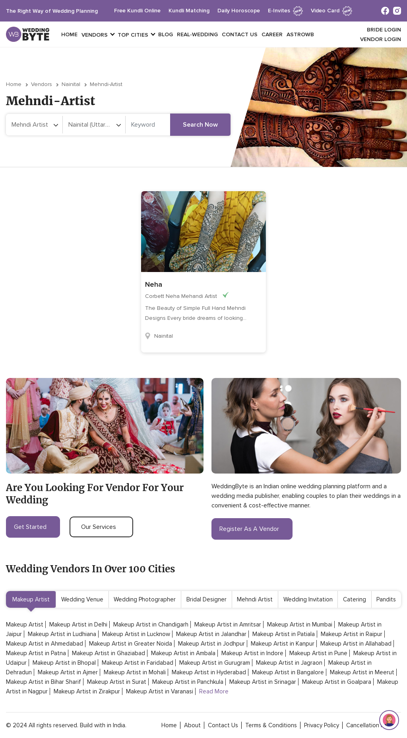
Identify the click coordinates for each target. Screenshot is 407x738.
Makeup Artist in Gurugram (214, 662)
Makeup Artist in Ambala (183, 653)
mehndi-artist (106, 84)
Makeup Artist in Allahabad (355, 643)
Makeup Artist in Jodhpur (211, 643)
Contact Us (240, 34)
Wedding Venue (82, 599)
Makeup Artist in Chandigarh (150, 624)
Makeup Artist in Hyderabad (209, 672)
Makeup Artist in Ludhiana (62, 634)
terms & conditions (271, 725)
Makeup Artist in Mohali (135, 672)
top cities (133, 34)
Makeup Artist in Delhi (78, 624)
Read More (214, 691)
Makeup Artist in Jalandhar (211, 634)
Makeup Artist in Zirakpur (87, 691)
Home (69, 34)
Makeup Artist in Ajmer (68, 672)
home (169, 725)
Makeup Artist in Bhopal (64, 662)
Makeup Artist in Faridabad (137, 662)
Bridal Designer (206, 599)
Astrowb (300, 34)
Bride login (384, 29)
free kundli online (137, 10)
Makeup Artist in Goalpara (336, 681)
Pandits (386, 599)
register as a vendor (252, 529)
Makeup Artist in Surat (116, 681)
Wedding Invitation (308, 599)
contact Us (223, 725)
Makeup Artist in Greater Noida (130, 643)
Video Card (331, 10)
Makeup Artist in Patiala (283, 634)
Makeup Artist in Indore (252, 653)
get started (33, 527)
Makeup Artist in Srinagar (262, 681)
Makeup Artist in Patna (36, 653)
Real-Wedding (197, 34)
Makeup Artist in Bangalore (288, 672)
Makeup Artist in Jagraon (289, 662)
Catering (354, 599)
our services (101, 527)
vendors (94, 34)
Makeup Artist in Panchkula (187, 681)
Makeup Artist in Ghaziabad (108, 653)
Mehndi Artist (255, 599)
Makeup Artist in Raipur (351, 634)
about (192, 725)
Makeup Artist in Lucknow (136, 634)
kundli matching (189, 10)
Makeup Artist (31, 599)
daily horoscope (238, 10)
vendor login (380, 39)
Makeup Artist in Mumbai (299, 624)
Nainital (71, 84)
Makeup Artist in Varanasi (159, 691)
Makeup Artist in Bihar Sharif (43, 681)
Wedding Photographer (145, 599)
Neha (153, 284)
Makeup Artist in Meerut (362, 672)
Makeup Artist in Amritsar (227, 624)
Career (272, 34)
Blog (165, 34)
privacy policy (321, 725)
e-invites (285, 10)
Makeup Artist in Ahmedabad (44, 643)
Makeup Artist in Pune (318, 653)
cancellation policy (371, 725)
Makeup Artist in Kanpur (282, 643)
